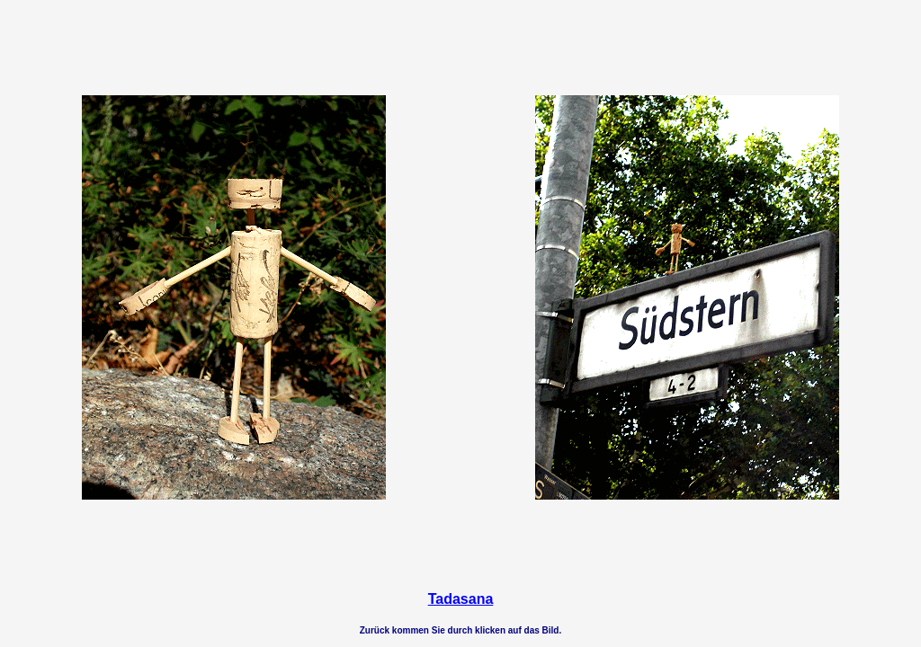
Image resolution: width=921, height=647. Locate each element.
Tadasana (461, 599)
